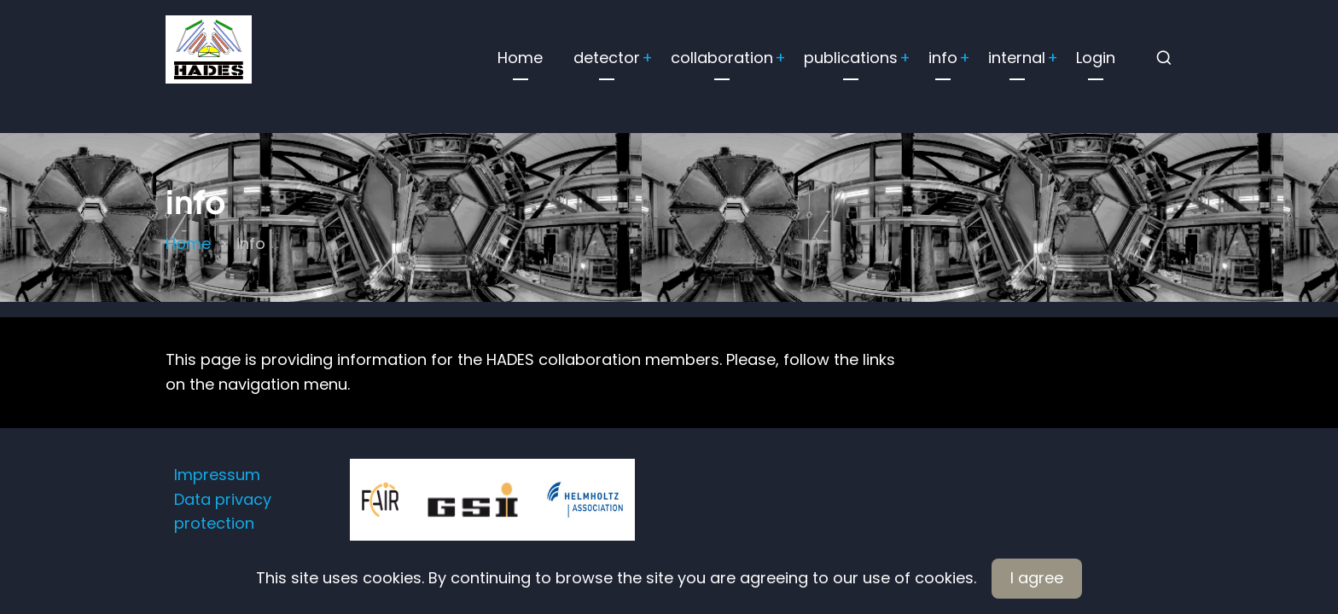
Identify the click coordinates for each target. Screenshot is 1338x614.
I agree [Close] (1036, 577)
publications (851, 57)
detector (606, 57)
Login (1095, 57)
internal (1016, 57)
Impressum (217, 474)
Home (520, 57)
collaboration (722, 57)
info (942, 57)
